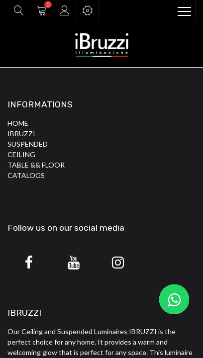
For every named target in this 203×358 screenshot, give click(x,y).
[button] (18, 11)
